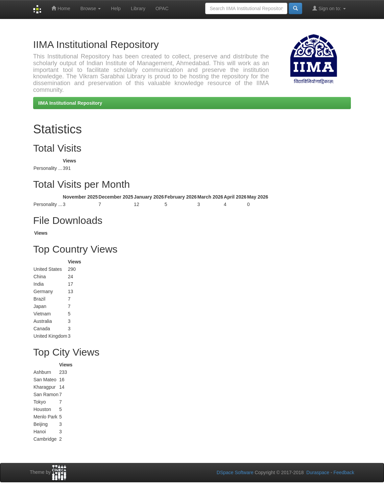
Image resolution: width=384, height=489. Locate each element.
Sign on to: (329, 8)
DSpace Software (235, 472)
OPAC (162, 8)
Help (116, 8)
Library (138, 8)
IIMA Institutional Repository (70, 103)
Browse (90, 8)
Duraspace (317, 472)
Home (60, 8)
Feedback (344, 472)
